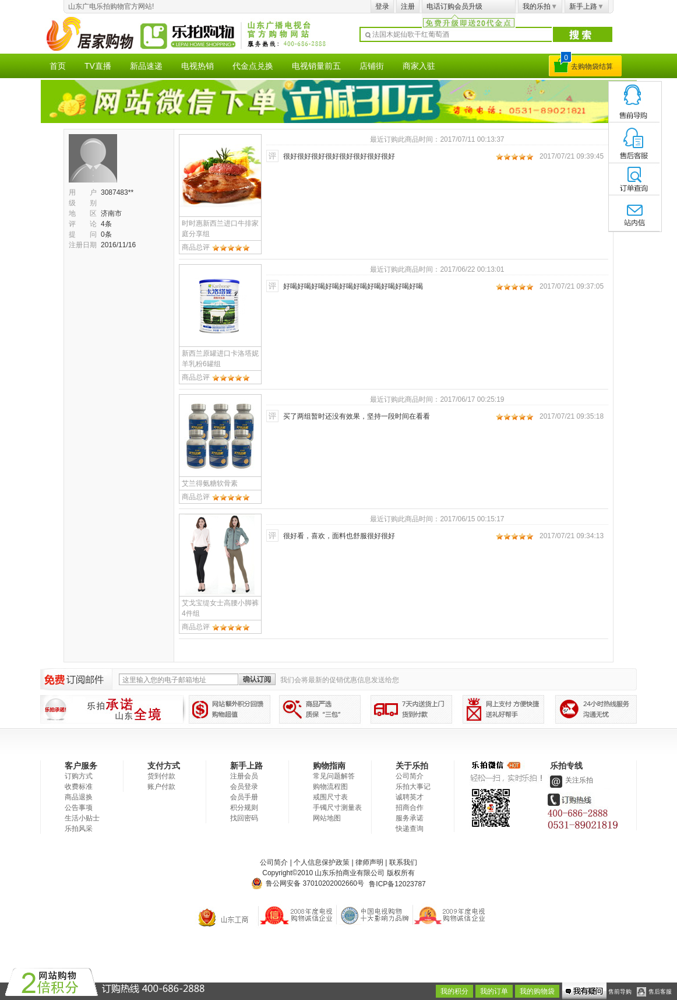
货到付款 (161, 776)
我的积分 (454, 991)
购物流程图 (330, 787)
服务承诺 (410, 818)
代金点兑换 (252, 66)
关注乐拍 (570, 780)
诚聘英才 (410, 797)
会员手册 (244, 797)
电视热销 (197, 66)
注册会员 (244, 776)
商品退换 (79, 797)
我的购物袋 (537, 991)
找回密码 (244, 818)
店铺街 (371, 66)
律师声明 (369, 862)
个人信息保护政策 (322, 862)
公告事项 (79, 807)
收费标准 (79, 787)
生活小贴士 (82, 818)
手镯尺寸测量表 (337, 807)
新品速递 (146, 66)
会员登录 (244, 787)
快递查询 (410, 828)
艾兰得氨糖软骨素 (210, 483)
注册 (408, 6)
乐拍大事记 (413, 787)
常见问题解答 (334, 776)
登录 (382, 6)
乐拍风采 (79, 828)
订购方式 (79, 776)
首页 (58, 66)
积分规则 (244, 807)
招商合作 (410, 807)
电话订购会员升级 (454, 6)
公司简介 (410, 776)
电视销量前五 (316, 66)
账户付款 (161, 787)
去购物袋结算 (592, 66)
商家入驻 (419, 66)
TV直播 (97, 66)
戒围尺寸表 (330, 797)
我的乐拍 (540, 6)
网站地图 (327, 818)
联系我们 (403, 862)
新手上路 (586, 6)
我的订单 (494, 991)
